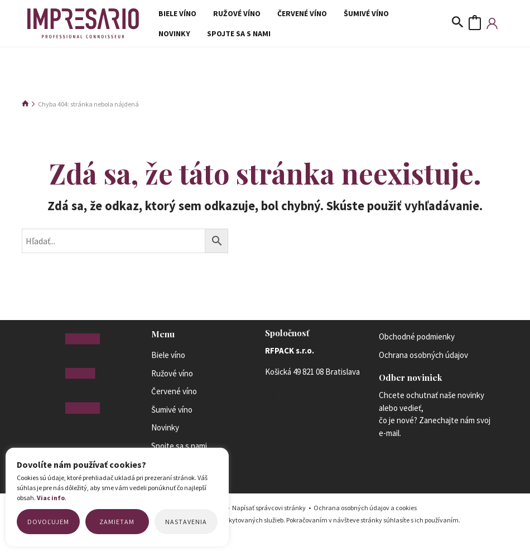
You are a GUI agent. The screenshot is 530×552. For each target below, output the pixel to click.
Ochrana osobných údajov (423, 364)
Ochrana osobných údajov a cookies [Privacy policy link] (365, 518)
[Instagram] (270, 404)
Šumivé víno (346, 14)
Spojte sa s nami (187, 42)
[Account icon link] (492, 28)
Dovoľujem (48, 521)
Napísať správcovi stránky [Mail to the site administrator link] (269, 518)
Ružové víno (228, 14)
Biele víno (175, 14)
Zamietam (116, 521)
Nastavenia (186, 521)
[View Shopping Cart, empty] (475, 28)
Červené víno (288, 14)
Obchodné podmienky (417, 346)
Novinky (396, 14)
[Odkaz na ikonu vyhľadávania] (457, 28)
